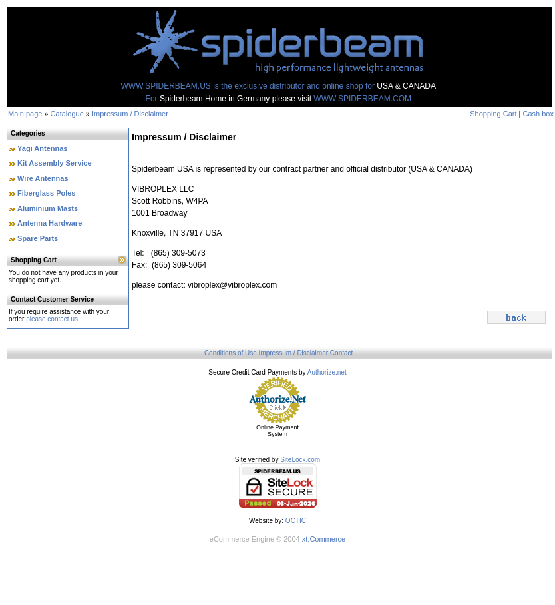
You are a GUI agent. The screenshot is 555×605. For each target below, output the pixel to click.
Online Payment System (277, 430)
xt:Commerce (323, 539)
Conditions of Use (230, 353)
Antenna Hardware (49, 223)
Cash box (538, 114)
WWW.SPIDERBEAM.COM (362, 98)
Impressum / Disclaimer (130, 114)
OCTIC (295, 520)
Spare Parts (37, 238)
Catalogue (67, 114)
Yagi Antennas (42, 148)
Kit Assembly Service (54, 163)
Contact (341, 353)
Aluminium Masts (47, 208)
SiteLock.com (300, 459)
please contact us (52, 319)
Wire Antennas (43, 178)
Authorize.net (327, 372)
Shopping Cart (493, 114)
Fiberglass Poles (46, 193)
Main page (25, 114)
